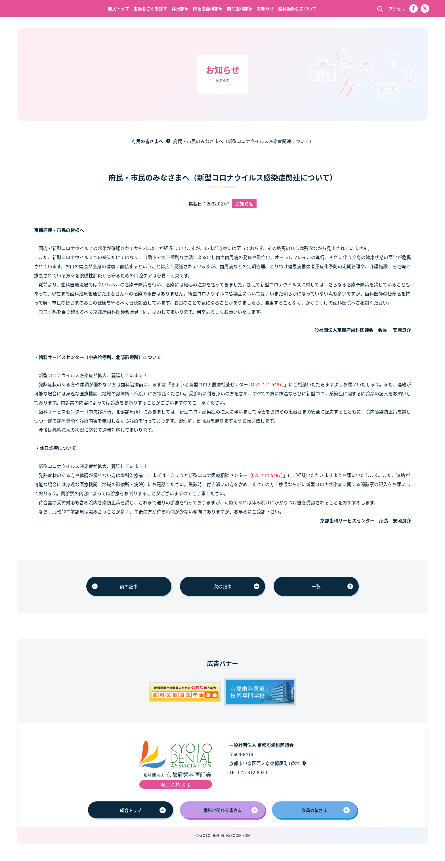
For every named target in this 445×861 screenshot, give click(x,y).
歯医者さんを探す (150, 8)
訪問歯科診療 (240, 8)
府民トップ (118, 8)
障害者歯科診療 (208, 8)
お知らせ (265, 8)
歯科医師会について (297, 8)
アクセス (397, 9)
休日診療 (180, 8)
